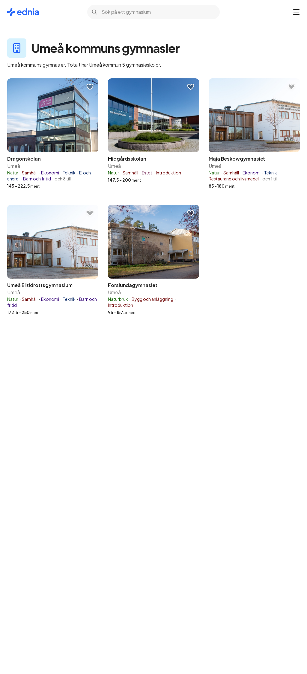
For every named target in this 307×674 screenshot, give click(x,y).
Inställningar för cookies (224, 636)
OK (82, 636)
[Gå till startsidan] (23, 12)
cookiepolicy (27, 615)
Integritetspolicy (249, 609)
